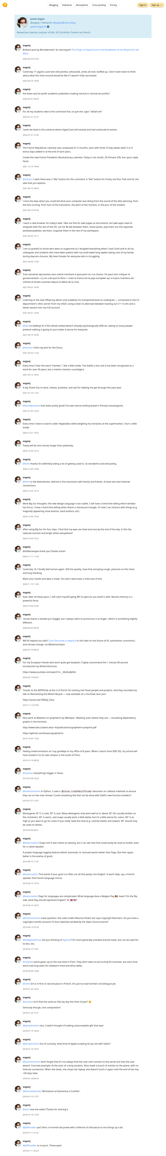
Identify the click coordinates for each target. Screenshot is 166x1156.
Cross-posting (99, 5)
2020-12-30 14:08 (31, 469)
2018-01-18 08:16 (31, 1078)
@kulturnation (30, 842)
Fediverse (67, 5)
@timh (26, 463)
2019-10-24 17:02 (31, 738)
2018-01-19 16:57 (31, 1049)
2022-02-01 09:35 (31, 98)
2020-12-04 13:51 (31, 538)
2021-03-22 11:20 (31, 353)
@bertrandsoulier (32, 1091)
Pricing (113, 5)
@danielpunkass (31, 405)
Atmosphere (82, 5)
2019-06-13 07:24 (31, 927)
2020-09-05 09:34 (31, 628)
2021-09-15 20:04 (31, 188)
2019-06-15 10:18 (31, 883)
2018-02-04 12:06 (31, 971)
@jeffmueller (29, 1127)
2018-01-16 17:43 (31, 1114)
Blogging (53, 5)
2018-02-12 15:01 (31, 949)
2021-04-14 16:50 (31, 334)
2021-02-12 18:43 (31, 374)
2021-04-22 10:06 (31, 287)
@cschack (28, 1001)
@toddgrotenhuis (32, 939)
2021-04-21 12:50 (31, 313)
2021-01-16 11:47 (31, 393)
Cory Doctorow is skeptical (62, 640)
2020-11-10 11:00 (31, 584)
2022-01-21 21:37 (31, 117)
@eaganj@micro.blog (64, 22)
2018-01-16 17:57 (31, 1096)
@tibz (26, 325)
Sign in (142, 5)
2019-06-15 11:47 (31, 861)
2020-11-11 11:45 (31, 556)
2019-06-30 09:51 (31, 830)
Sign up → (157, 5)
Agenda (67, 939)
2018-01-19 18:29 (31, 1030)
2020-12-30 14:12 (31, 450)
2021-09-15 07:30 (31, 210)
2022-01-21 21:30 (31, 135)
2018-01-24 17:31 (31, 1012)
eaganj (26, 45)
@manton (28, 347)
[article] (83, 52)
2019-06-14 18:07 (31, 905)
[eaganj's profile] (18, 47)
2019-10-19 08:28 (31, 760)
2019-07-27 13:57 (31, 800)
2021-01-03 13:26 (31, 411)
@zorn (26, 1109)
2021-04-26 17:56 (31, 261)
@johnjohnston (31, 1025)
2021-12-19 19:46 (31, 166)
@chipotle (28, 961)
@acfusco (28, 179)
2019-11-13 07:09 (31, 705)
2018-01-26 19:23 (31, 989)
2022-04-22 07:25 (31, 58)
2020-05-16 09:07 (31, 677)
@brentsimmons (31, 791)
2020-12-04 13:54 (31, 516)
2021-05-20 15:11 (31, 236)
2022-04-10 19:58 (31, 80)
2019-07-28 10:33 (31, 778)
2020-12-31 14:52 (31, 432)
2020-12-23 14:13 (31, 490)
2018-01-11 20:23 (31, 1150)
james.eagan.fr (38, 26)
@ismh (26, 983)
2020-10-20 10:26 (31, 606)
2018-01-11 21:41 (31, 1132)
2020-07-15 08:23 (31, 649)
